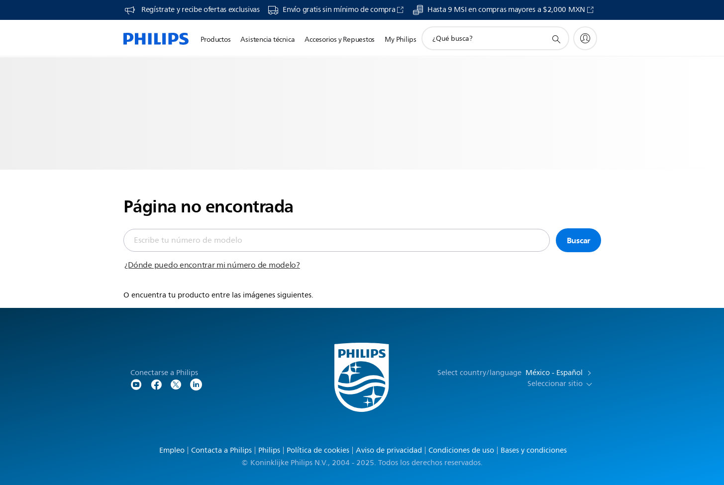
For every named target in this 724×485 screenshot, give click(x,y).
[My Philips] (585, 38)
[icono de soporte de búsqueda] (556, 39)
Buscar (579, 240)
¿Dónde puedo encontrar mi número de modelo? (212, 265)
